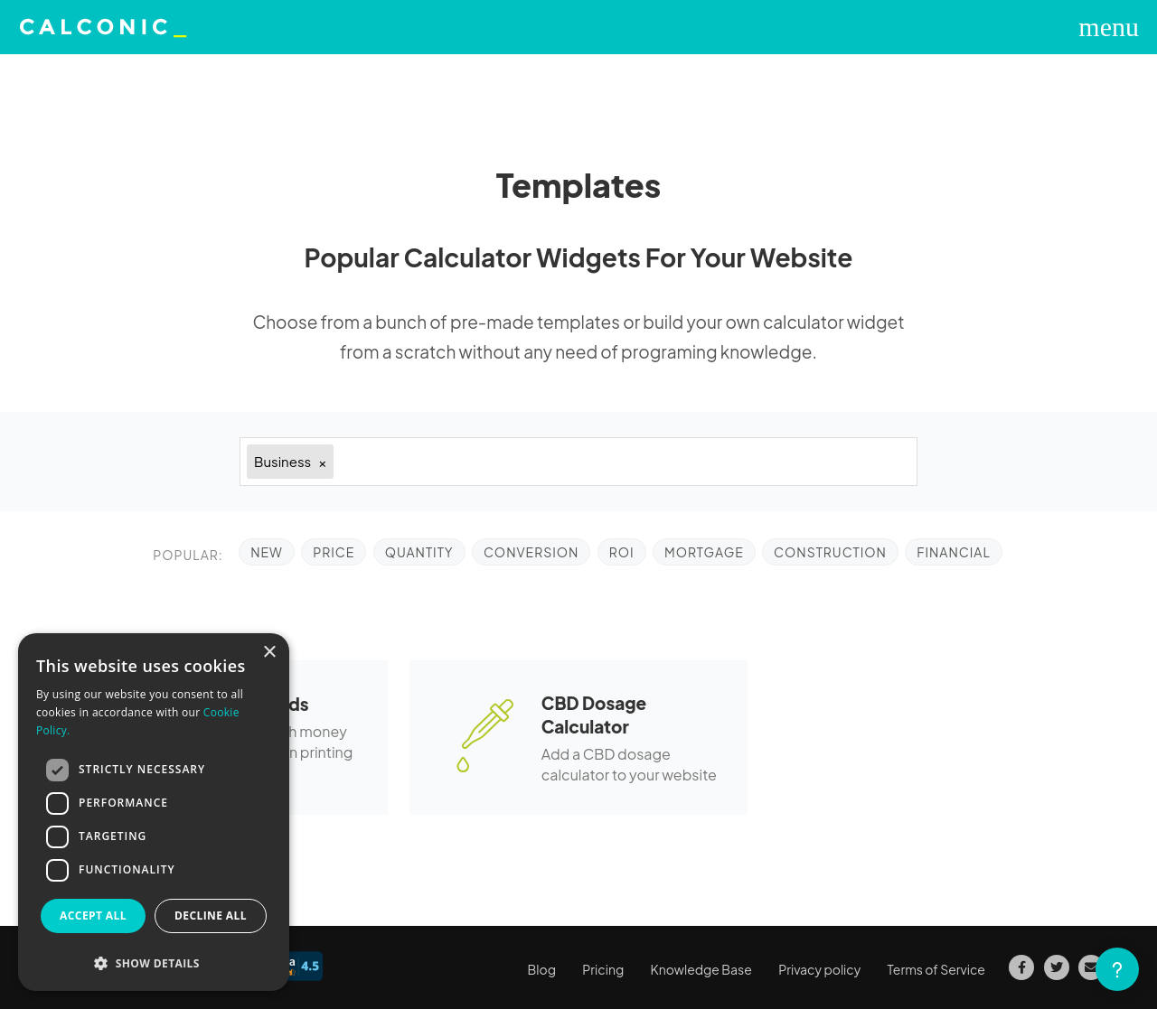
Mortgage (704, 552)
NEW (266, 552)
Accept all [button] (93, 915)
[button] (153, 963)
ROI (622, 552)
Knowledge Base (701, 969)
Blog (542, 969)
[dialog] (153, 812)
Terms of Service (936, 969)
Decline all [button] (210, 915)
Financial (954, 552)
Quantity (419, 552)
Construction (830, 552)
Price (333, 552)
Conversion (531, 552)
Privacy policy (819, 969)
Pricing (603, 969)
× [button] (269, 652)
